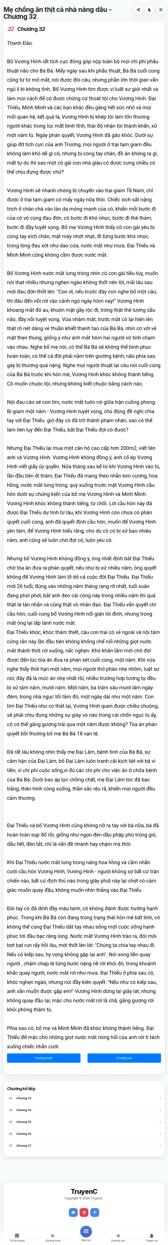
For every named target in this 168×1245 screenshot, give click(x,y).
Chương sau (124, 1058)
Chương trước (44, 1058)
